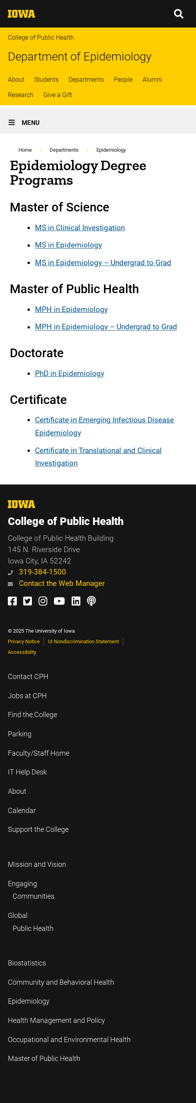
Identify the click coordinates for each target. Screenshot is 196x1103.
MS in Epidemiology (68, 245)
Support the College (38, 829)
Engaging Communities (31, 890)
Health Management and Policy (56, 1020)
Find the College (32, 715)
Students (46, 79)
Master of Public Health (44, 1059)
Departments (86, 79)
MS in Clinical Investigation (80, 227)
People (123, 79)
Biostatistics (27, 963)
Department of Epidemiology (80, 56)
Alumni (152, 79)
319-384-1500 (37, 571)
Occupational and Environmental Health (69, 1040)
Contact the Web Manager (56, 583)
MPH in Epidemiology (71, 309)
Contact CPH (28, 677)
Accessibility (22, 652)
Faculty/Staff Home (38, 753)
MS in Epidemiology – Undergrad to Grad (103, 262)
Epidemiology (111, 150)
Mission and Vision (37, 864)
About (16, 79)
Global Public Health (31, 922)
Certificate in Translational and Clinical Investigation (98, 457)
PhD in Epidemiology (69, 373)
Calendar (22, 811)
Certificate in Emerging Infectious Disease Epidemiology (104, 426)
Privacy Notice (24, 641)
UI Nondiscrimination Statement (83, 641)
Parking (19, 734)
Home (25, 150)
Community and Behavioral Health (61, 982)
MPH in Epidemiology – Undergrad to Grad (106, 327)
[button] (179, 14)
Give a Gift (57, 95)
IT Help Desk (27, 772)
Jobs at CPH (27, 696)
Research (20, 95)
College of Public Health (41, 37)
